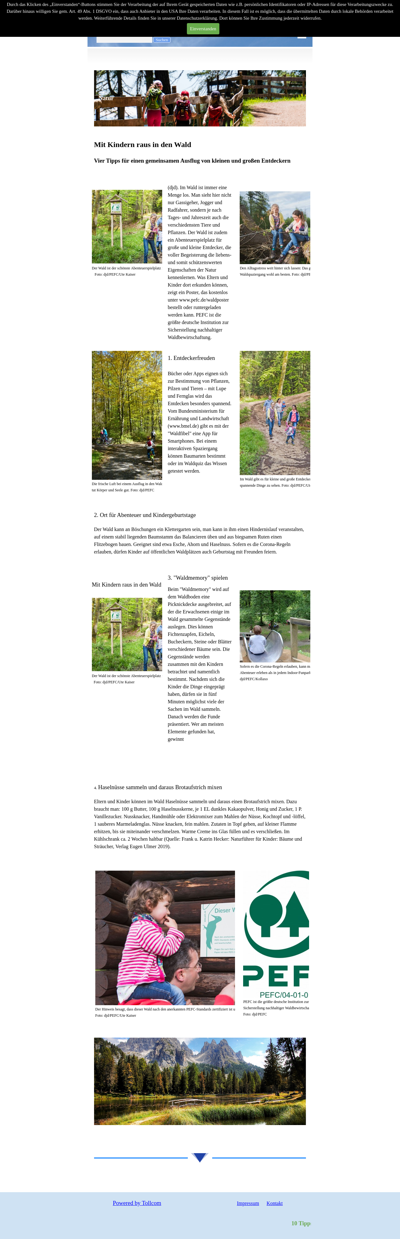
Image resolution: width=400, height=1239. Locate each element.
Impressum (248, 1203)
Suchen (162, 39)
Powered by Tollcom (137, 1203)
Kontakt (275, 1203)
